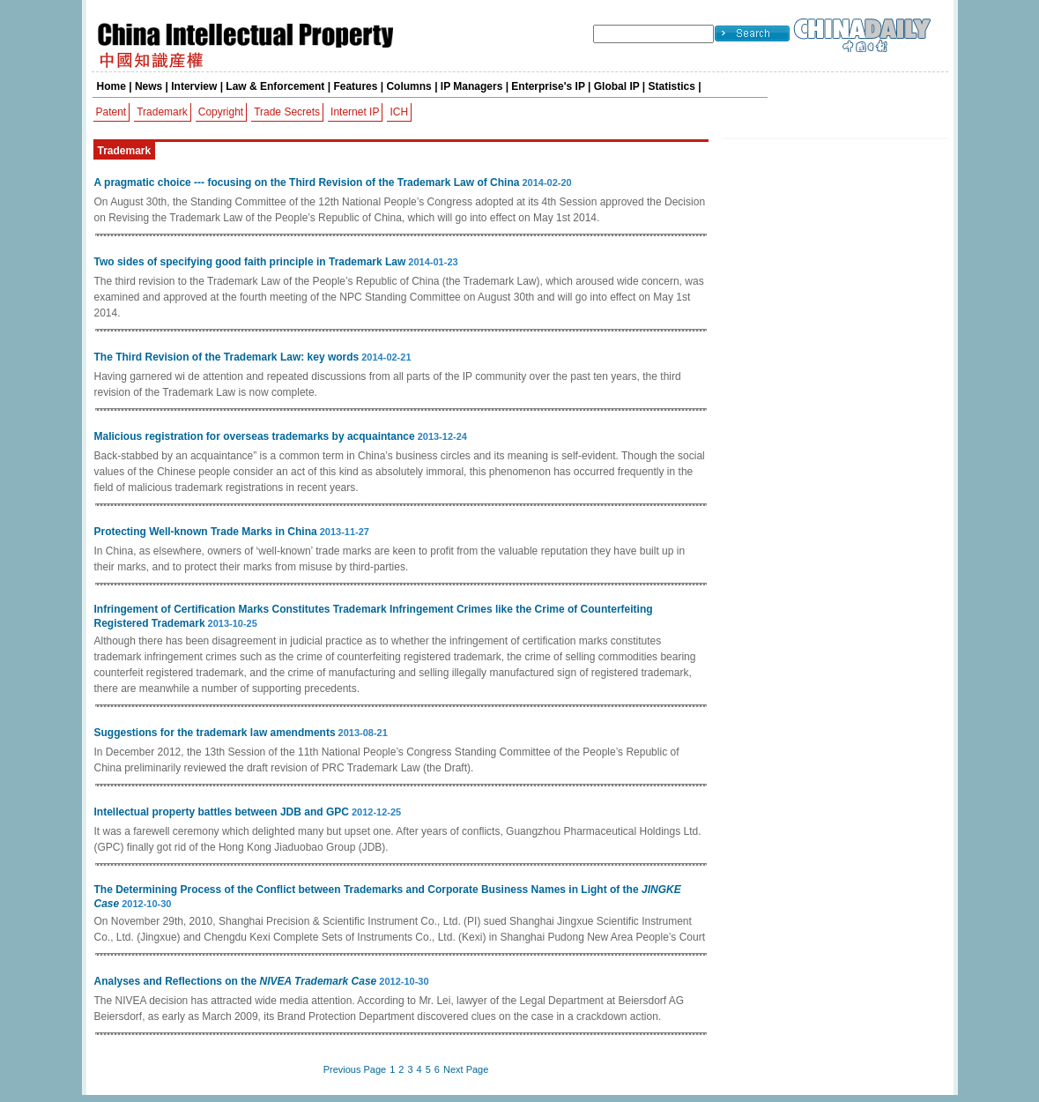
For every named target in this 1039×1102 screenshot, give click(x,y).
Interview (194, 86)
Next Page (465, 1069)
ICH (399, 112)
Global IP (617, 86)
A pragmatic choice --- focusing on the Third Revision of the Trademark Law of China (307, 182)
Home (111, 86)
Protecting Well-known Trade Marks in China (205, 531)
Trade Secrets (287, 112)
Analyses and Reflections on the (235, 981)
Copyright (220, 112)
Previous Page (355, 1069)
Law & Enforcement (275, 86)
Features (355, 86)
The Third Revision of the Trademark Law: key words (227, 357)
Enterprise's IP (547, 86)
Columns (408, 86)
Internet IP (354, 112)
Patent (111, 112)
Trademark (162, 112)
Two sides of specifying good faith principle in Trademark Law (250, 262)
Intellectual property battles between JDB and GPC (221, 812)
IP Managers (471, 86)
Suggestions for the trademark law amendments (215, 732)
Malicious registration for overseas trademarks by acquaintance (254, 436)
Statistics (672, 86)
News (148, 86)
